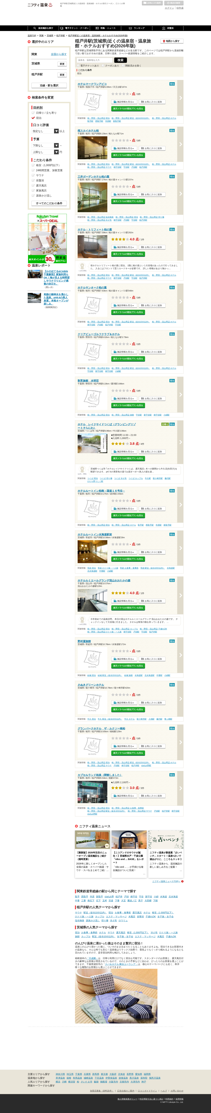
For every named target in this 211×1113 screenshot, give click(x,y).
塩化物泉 (79, 920)
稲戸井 (119, 896)
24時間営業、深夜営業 (49, 170)
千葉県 (78, 1074)
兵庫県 (87, 1074)
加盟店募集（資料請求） (102, 1091)
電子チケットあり (89, 65)
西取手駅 (99, 121)
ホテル (146, 912)
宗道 (111, 900)
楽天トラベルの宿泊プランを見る (128, 108)
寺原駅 (108, 121)
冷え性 (113, 920)
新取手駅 (117, 121)
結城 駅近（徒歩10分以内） (110, 675)
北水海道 (173, 896)
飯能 (96, 1081)
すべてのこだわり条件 (49, 203)
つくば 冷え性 (120, 478)
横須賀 (71, 1081)
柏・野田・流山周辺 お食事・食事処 (128, 808)
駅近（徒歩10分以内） (95, 912)
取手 (77, 896)
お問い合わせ (177, 1091)
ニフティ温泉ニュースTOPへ (166, 881)
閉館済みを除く (133, 65)
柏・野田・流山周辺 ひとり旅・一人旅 (104, 632)
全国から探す (59, 54)
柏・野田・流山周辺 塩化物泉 (100, 217)
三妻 (83, 900)
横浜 (58, 1081)
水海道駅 (171, 568)
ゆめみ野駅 (146, 765)
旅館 (77, 936)
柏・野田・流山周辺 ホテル (164, 118)
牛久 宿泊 (91, 719)
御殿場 (103, 1081)
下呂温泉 (99, 1078)
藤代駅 (168, 478)
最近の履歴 (173, 3)
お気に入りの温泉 (152, 3)
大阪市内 (113, 1081)
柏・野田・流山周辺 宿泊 (98, 118)
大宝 (123, 900)
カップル (99, 916)
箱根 (69, 1078)
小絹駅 (118, 371)
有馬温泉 (77, 1078)
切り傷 (104, 920)
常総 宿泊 (91, 568)
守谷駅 (126, 167)
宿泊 (110, 912)
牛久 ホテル (129, 719)
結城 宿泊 (91, 675)
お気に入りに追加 (153, 102)
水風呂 (131, 916)
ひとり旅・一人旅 (84, 916)
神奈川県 (60, 1074)
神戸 (143, 1081)
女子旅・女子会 (165, 916)
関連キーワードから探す (41, 1085)
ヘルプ (164, 1091)
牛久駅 (148, 478)
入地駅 (151, 719)
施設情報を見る (124, 102)
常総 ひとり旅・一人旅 (108, 568)
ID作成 (180, 8)
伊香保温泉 (111, 1078)
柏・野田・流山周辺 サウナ (99, 167)
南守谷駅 (117, 167)
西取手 (84, 896)
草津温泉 (60, 1078)
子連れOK (151, 916)
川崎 (64, 1081)
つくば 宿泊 (92, 478)
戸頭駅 (134, 167)
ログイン (169, 8)
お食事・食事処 (123, 912)
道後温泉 (123, 1078)
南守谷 (133, 896)
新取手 (99, 896)
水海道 (163, 896)
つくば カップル (136, 478)
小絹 (156, 896)
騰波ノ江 (132, 900)
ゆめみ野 (109, 896)
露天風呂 (137, 912)
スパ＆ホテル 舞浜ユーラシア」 (121, 964)
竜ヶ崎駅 (168, 719)
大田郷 (148, 900)
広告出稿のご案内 (125, 1091)
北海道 (121, 1074)
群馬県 (95, 1074)
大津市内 (135, 1081)
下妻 (117, 900)
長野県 (130, 1074)
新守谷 (148, 896)
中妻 (77, 900)
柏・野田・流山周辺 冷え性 (99, 220)
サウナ (78, 912)
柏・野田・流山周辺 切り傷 (152, 217)
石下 (98, 900)
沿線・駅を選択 (49, 85)
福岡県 (147, 1074)
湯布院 (143, 1078)
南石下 (91, 900)
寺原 (92, 896)
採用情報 (179, 1099)
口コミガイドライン (147, 1091)
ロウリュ (123, 920)
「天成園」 (92, 958)
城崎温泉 (88, 1078)
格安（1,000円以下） (163, 912)
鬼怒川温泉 (155, 1078)
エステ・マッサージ (116, 916)
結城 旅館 (128, 675)
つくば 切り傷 (106, 478)
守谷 (141, 896)
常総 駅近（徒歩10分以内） (152, 568)
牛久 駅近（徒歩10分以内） (110, 719)
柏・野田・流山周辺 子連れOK (153, 629)
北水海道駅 (92, 571)
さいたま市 (86, 1081)
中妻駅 (102, 571)
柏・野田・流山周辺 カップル (125, 629)
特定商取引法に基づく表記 (151, 1099)
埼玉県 (70, 1074)
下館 (155, 900)
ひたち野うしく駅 (95, 481)
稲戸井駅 (143, 167)
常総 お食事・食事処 (129, 568)
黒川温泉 (134, 1078)
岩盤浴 (140, 916)
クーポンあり (112, 65)
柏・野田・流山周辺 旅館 (123, 415)
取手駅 (90, 121)
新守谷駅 (99, 371)
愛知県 (138, 1074)
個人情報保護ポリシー (127, 1099)
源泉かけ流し (93, 920)
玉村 (104, 900)
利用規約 (169, 1099)
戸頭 (126, 896)
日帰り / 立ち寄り (46, 112)
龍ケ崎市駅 (158, 478)
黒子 (140, 900)
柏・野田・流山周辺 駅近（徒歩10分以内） (131, 118)
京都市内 (124, 1081)
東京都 (104, 1074)
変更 (62, 64)
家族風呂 (41, 190)
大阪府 (112, 1074)
